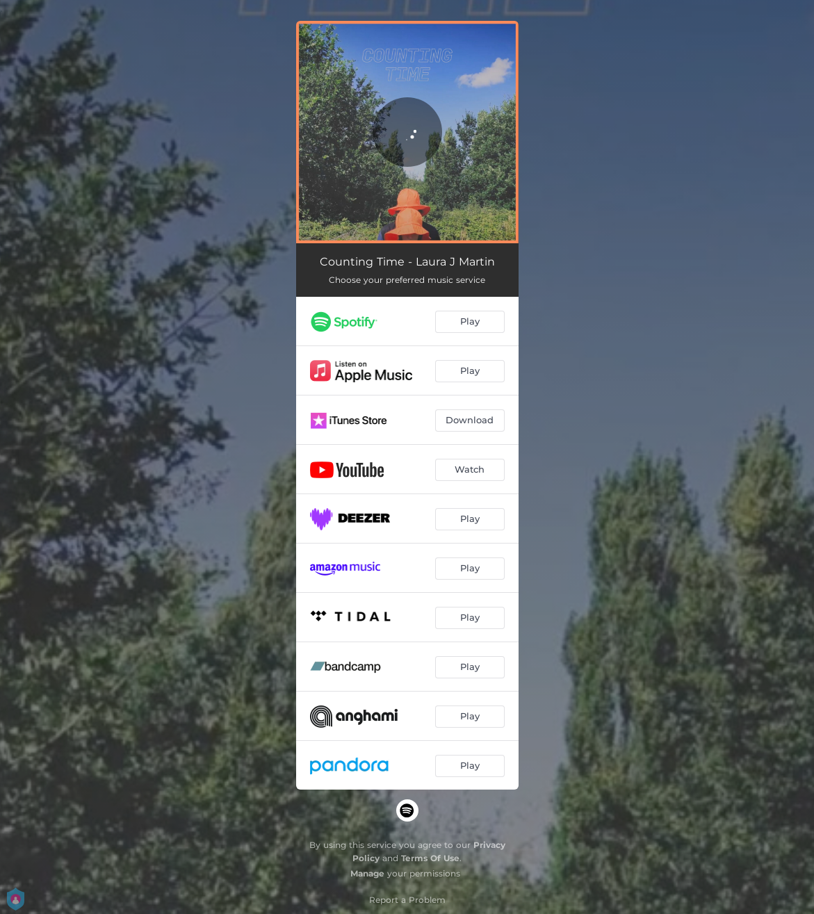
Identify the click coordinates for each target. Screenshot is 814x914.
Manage (367, 873)
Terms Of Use (430, 858)
